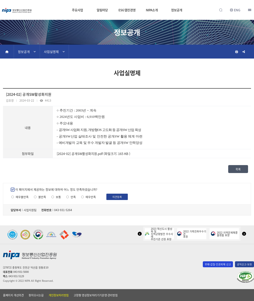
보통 (58, 197)
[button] (140, 234)
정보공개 (176, 10)
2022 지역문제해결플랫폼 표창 (224, 234)
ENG (237, 10)
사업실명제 (51, 51)
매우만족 (91, 197)
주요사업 (77, 10)
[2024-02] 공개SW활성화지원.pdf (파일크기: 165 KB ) (93, 153)
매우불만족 (22, 197)
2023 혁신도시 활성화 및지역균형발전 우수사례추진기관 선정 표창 (159, 234)
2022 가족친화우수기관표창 (191, 233)
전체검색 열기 (220, 10)
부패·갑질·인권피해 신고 (218, 264)
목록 (238, 169)
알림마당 (102, 10)
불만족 (42, 197)
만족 (73, 197)
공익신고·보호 (244, 264)
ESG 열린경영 (127, 10)
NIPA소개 (152, 10)
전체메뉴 (250, 10)
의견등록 (117, 197)
